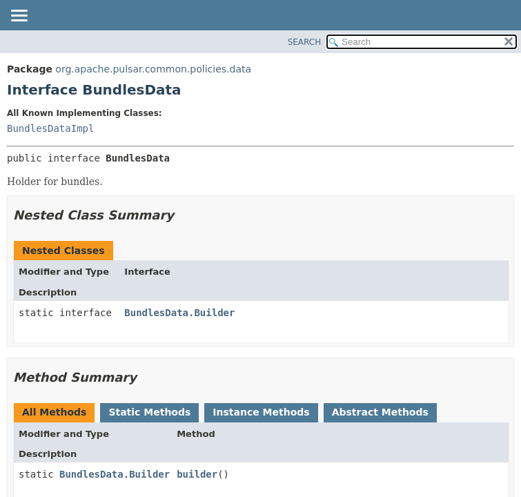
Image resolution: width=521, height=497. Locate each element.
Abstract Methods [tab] (380, 412)
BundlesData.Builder (179, 312)
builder (197, 474)
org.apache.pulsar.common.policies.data (153, 69)
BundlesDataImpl (50, 128)
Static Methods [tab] (149, 412)
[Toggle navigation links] (18, 16)
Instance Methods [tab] (261, 412)
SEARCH (305, 42)
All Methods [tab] (54, 412)
